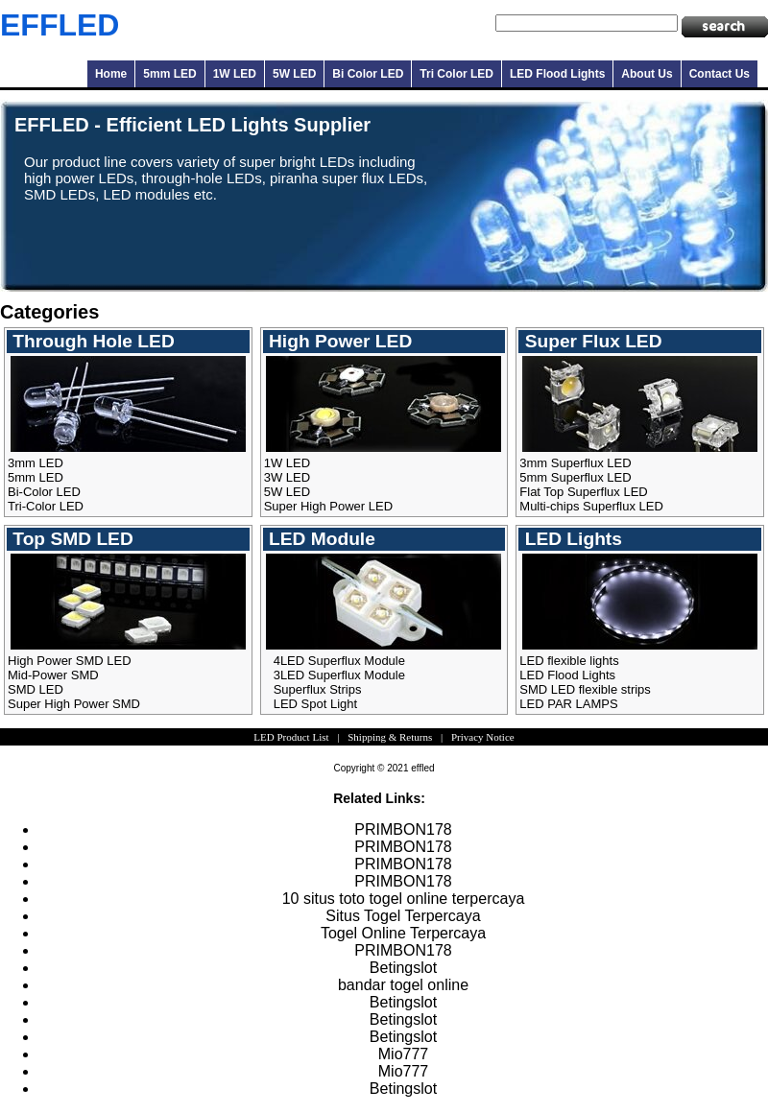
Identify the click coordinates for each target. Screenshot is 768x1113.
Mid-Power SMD (53, 675)
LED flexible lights (568, 660)
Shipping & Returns (390, 737)
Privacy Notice (483, 737)
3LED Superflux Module (339, 675)
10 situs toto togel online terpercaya (403, 898)
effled (422, 768)
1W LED (234, 74)
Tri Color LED (456, 74)
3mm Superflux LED (575, 463)
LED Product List (290, 737)
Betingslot (403, 967)
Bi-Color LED (44, 492)
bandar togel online (403, 985)
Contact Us (719, 74)
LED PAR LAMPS (568, 704)
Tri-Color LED (46, 506)
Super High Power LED (328, 506)
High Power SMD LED (70, 660)
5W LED (294, 74)
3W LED (287, 477)
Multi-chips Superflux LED (591, 506)
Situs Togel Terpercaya (402, 916)
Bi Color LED (367, 74)
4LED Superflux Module (339, 660)
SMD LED (35, 689)
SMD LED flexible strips (585, 689)
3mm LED (35, 463)
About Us (646, 74)
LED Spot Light (315, 704)
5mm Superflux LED (575, 477)
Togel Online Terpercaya (403, 933)
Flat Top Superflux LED (583, 492)
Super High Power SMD (74, 704)
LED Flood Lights (557, 74)
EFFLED (59, 25)
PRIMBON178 (402, 829)
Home (111, 74)
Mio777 (403, 1054)
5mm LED (169, 74)
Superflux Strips (318, 689)
